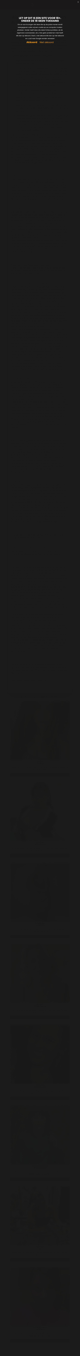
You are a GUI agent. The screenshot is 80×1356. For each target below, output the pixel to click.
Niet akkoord (46, 42)
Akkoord (31, 42)
